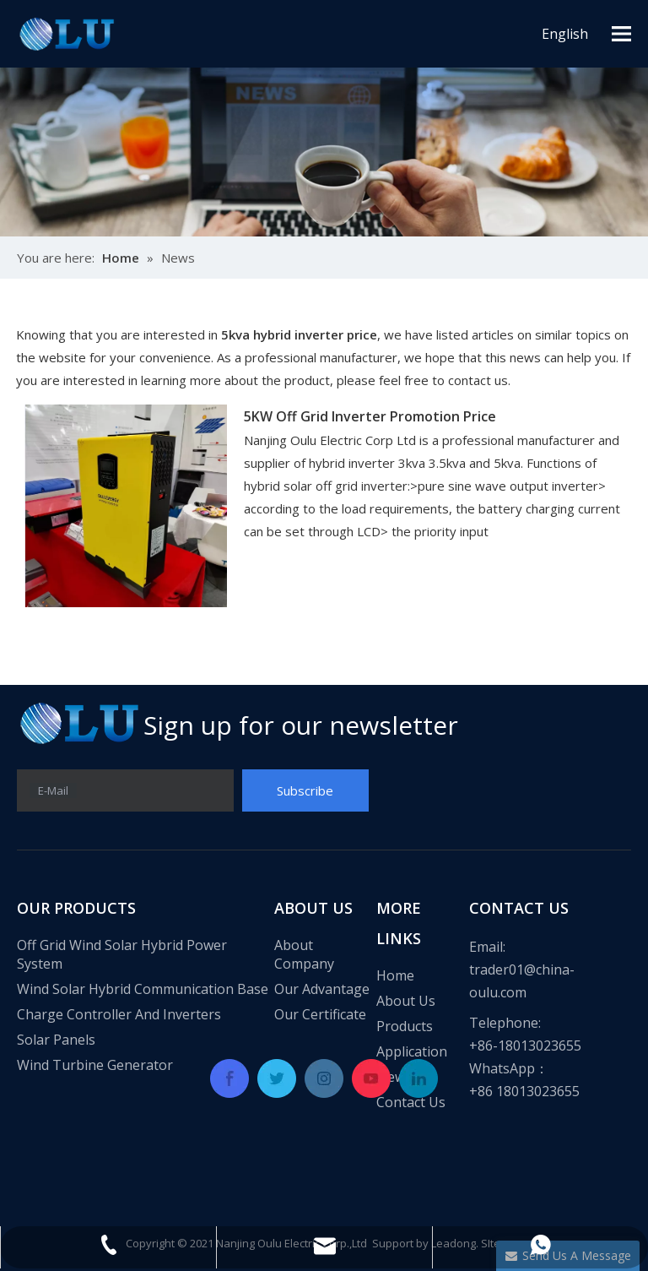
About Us (405, 1000)
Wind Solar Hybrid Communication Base (142, 989)
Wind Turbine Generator (95, 1065)
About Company (304, 954)
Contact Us (411, 1102)
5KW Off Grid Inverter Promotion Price (370, 416)
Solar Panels (56, 1039)
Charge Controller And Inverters (119, 1014)
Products (404, 1026)
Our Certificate (320, 1014)
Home (395, 975)
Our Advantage (322, 989)
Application (411, 1051)
